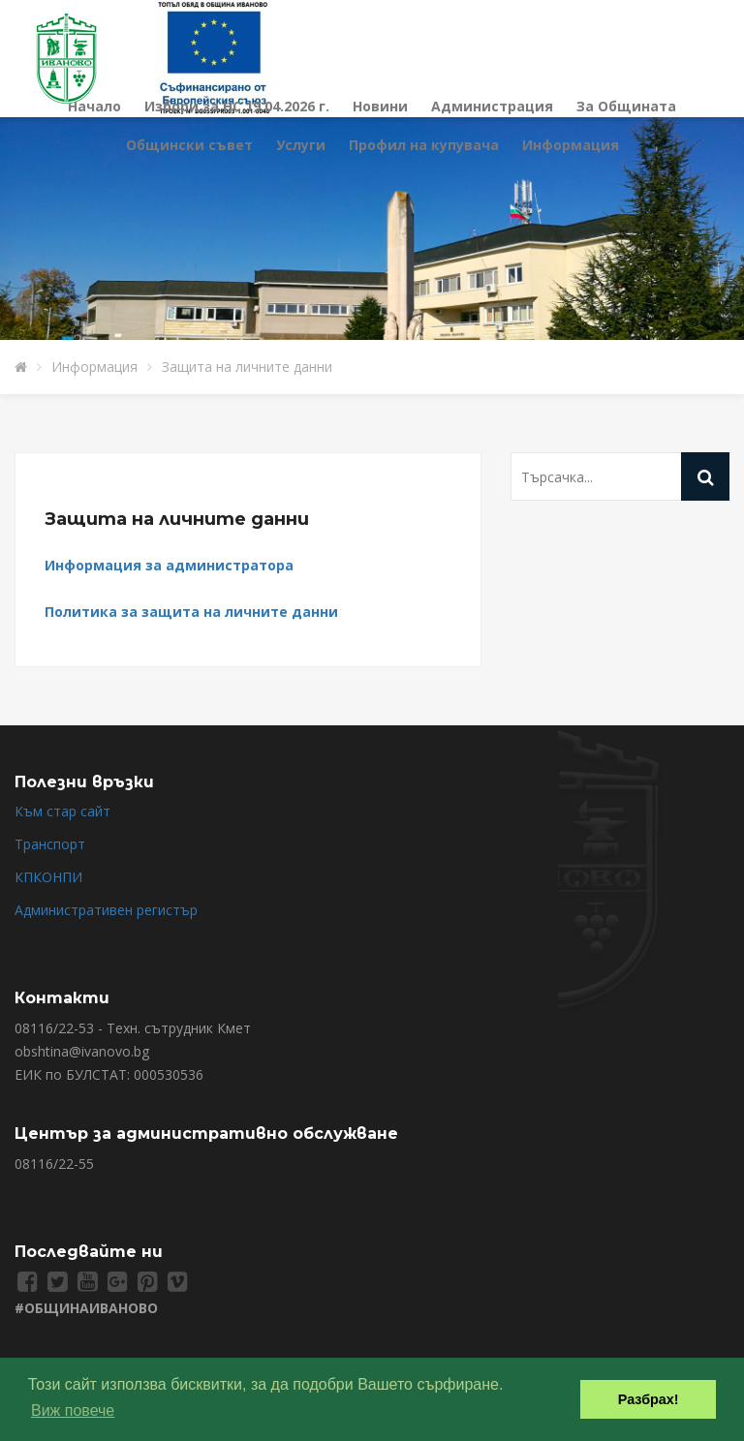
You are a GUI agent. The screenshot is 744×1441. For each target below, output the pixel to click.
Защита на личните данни (247, 366)
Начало (94, 106)
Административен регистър (106, 910)
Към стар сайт (62, 811)
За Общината (626, 106)
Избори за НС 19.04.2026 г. (236, 106)
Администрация (492, 106)
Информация (570, 145)
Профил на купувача (424, 145)
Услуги (301, 145)
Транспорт (50, 844)
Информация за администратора (169, 565)
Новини (380, 106)
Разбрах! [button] (648, 1399)
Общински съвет (189, 145)
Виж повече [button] (72, 1410)
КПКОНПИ (48, 877)
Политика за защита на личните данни (191, 611)
